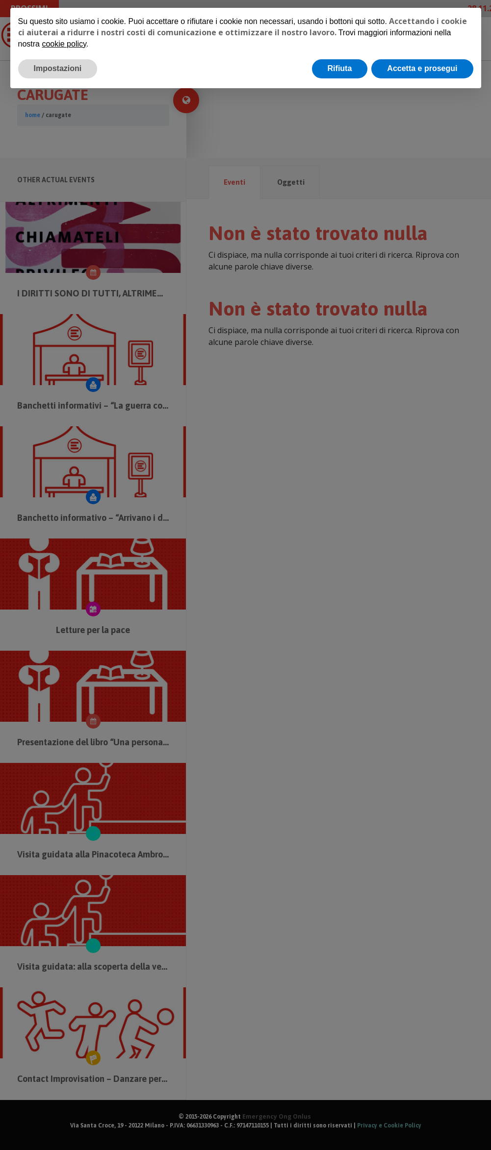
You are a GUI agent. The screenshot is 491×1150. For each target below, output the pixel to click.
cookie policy (64, 44)
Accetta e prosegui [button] (422, 68)
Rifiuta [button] (340, 68)
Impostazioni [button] (58, 68)
